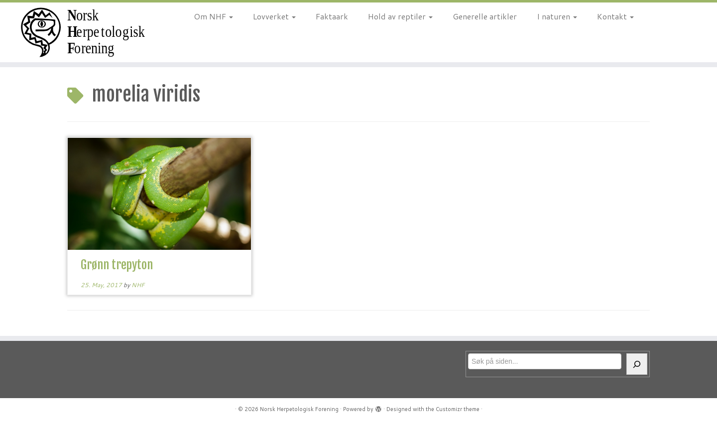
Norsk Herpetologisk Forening (299, 409)
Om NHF (213, 16)
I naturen (557, 16)
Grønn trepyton (117, 264)
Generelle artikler (485, 16)
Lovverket (274, 16)
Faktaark (332, 16)
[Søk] (636, 364)
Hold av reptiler (400, 16)
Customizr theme (457, 409)
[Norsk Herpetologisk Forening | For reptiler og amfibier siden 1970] (82, 32)
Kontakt (615, 16)
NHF (137, 285)
